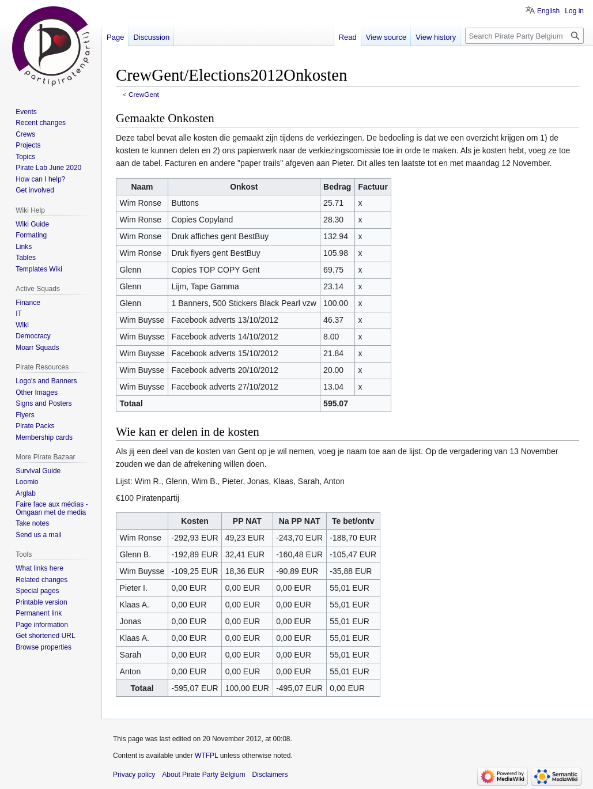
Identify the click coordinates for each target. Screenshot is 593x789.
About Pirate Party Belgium (203, 775)
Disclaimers (270, 775)
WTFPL (206, 756)
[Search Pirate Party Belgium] (524, 36)
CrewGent (144, 94)
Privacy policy (134, 775)
